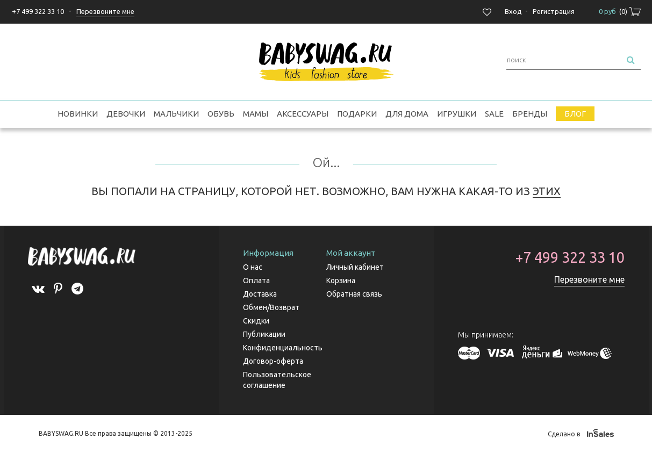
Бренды (529, 113)
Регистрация (554, 11)
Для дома (406, 113)
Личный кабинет (355, 267)
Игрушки (456, 113)
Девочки (125, 113)
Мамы (255, 113)
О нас (252, 267)
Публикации (264, 334)
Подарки (357, 113)
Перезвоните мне (589, 279)
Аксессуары (302, 113)
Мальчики (176, 113)
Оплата (256, 280)
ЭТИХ (547, 191)
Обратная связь (354, 294)
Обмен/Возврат (271, 307)
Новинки (78, 113)
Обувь (220, 113)
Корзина (340, 280)
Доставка (260, 294)
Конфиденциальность (283, 347)
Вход (513, 11)
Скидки (256, 321)
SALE (494, 113)
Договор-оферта (273, 361)
